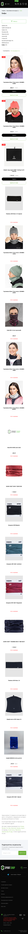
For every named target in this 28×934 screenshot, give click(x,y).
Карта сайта (3, 906)
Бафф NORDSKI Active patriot (14, 758)
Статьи (2, 891)
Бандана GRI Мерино (14, 525)
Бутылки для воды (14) (7, 40)
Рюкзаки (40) (5, 32)
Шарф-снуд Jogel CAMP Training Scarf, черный (14, 170)
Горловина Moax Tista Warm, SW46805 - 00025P (14, 408)
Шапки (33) (4, 25)
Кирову (18, 828)
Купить (14, 91)
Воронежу (13, 828)
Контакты (3, 894)
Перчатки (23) (5, 34)
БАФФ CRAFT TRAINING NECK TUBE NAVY (14, 641)
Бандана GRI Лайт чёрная (14, 797)
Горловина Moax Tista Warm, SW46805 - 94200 (14, 126)
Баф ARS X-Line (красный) (14, 330)
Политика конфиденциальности (7, 897)
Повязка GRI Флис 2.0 (14, 680)
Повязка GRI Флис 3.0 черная (14, 213)
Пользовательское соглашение (6, 900)
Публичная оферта (4, 903)
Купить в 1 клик (14, 95)
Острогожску (11, 830)
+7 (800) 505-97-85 (6, 930)
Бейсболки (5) (5, 42)
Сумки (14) (4, 30)
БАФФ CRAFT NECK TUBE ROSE (14, 486)
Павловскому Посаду (7, 831)
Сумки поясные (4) (6, 27)
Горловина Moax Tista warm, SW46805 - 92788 (14, 83)
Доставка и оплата (4, 887)
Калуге (22, 828)
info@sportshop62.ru (7, 924)
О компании (3, 881)
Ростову (8, 828)
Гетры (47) (4, 38)
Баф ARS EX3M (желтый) (14, 447)
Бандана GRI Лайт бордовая (14, 603)
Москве (4, 828)
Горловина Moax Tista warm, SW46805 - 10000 (14, 369)
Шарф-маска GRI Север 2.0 (14, 719)
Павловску (18, 830)
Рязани (22, 826)
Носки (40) (4, 36)
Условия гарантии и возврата (6, 884)
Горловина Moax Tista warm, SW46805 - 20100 (14, 292)
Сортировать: (6, 50)
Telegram (14, 874)
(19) (4, 45)
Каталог (24, 868)
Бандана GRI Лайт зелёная (14, 564)
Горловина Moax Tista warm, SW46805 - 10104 (14, 253)
